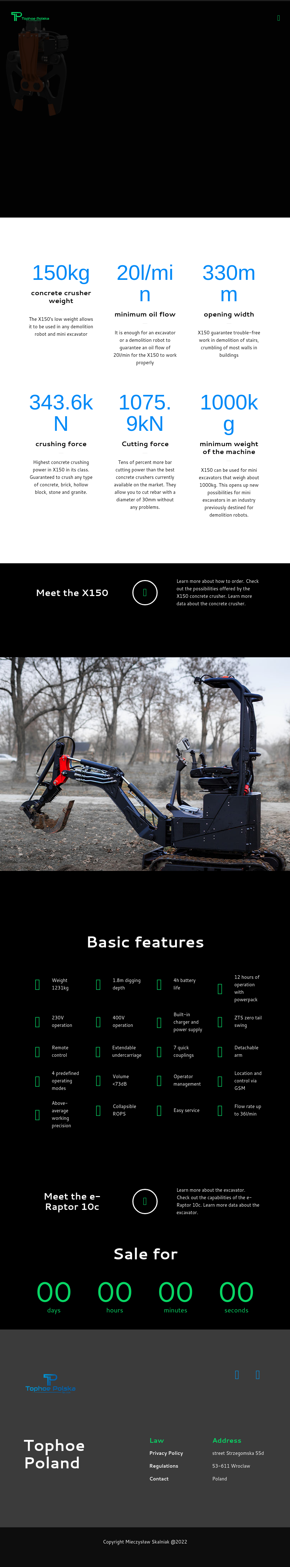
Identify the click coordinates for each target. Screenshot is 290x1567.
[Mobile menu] (279, 18)
